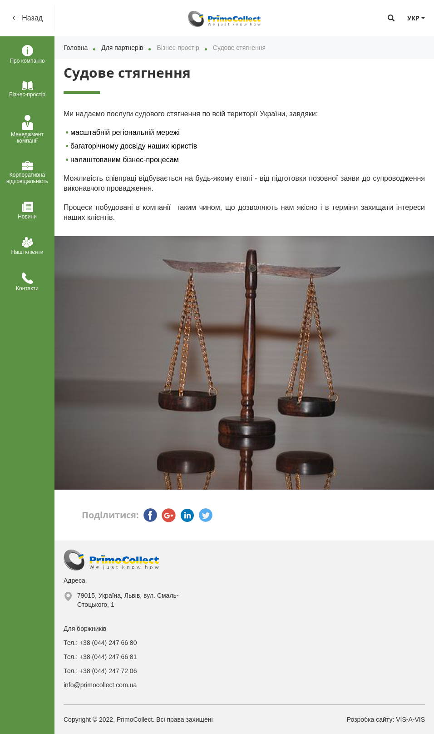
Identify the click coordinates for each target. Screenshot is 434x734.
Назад (31, 18)
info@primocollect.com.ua (100, 685)
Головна (76, 47)
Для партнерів (122, 47)
